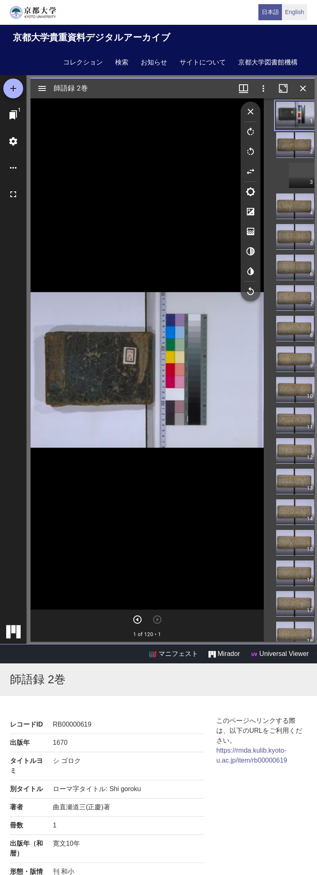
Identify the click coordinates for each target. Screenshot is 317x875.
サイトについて (203, 62)
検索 (121, 62)
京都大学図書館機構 (268, 62)
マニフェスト (173, 654)
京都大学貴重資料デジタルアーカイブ (91, 37)
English (294, 12)
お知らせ (154, 62)
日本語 (270, 12)
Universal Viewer (280, 654)
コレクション (83, 62)
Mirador (224, 654)
